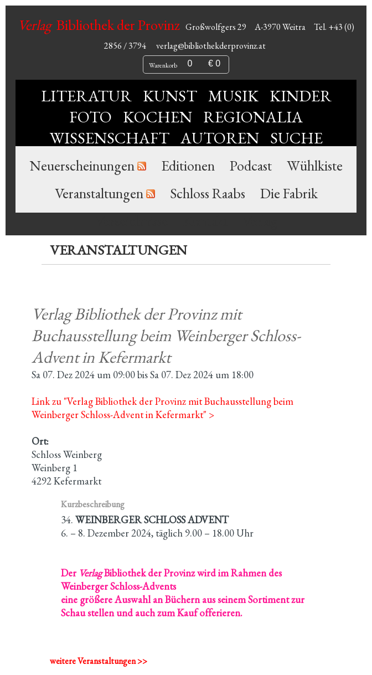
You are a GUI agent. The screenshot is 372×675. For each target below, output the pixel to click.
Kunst (170, 95)
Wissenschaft (109, 137)
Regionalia (253, 116)
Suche (296, 137)
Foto (90, 116)
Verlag (259, 221)
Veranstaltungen (99, 193)
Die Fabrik (289, 193)
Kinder (301, 95)
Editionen (188, 165)
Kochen (157, 116)
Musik (233, 95)
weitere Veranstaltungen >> (98, 661)
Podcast (251, 165)
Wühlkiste (315, 165)
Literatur (86, 95)
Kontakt (205, 221)
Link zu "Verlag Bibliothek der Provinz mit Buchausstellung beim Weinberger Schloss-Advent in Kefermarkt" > (162, 407)
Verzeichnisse (131, 221)
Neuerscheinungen (82, 165)
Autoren (219, 137)
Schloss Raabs (207, 193)
